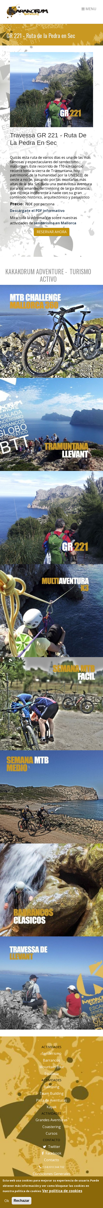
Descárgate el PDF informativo (37, 210)
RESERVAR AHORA (52, 231)
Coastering (51, 1126)
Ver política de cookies (62, 1190)
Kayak (52, 1106)
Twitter (51, 1146)
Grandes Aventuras (51, 1119)
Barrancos (51, 1060)
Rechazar (21, 1200)
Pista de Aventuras (51, 1100)
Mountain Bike (51, 1066)
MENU (89, 8)
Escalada (51, 1073)
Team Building (52, 1093)
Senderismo (51, 1053)
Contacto (51, 1159)
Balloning (51, 1086)
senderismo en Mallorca (55, 223)
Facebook (51, 1153)
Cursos (51, 1133)
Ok (6, 1200)
